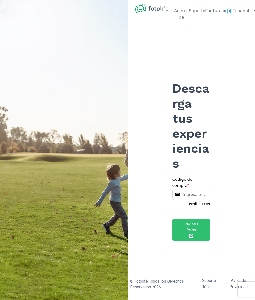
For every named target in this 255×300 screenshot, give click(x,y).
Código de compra (182, 182)
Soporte (197, 10)
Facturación (217, 10)
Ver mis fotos (191, 229)
